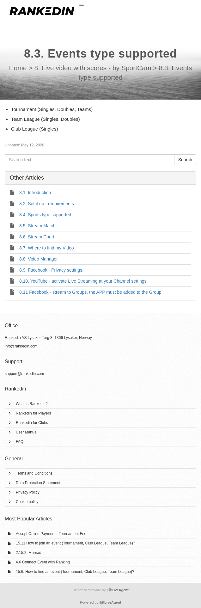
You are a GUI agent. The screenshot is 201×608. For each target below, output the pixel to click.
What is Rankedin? (32, 404)
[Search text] (89, 159)
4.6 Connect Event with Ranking (43, 562)
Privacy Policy (28, 492)
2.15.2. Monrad (28, 552)
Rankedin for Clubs (32, 423)
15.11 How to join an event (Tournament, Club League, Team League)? (75, 543)
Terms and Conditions (34, 473)
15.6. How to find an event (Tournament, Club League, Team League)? (75, 571)
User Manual (26, 432)
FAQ (19, 441)
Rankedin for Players (33, 413)
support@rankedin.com (24, 374)
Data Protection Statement (38, 483)
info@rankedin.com (21, 346)
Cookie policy (27, 502)
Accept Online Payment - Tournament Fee (51, 533)
